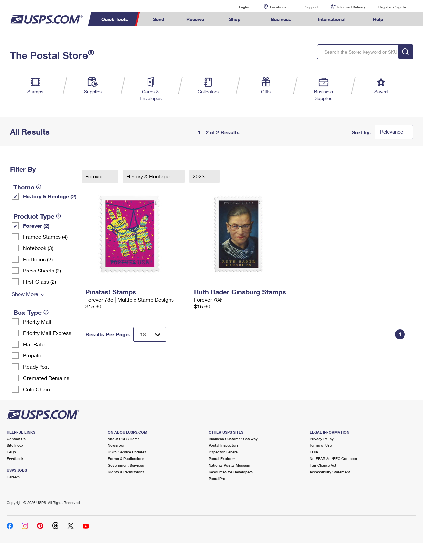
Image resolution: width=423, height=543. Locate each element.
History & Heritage (148, 176)
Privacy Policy (322, 439)
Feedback (15, 458)
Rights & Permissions (126, 472)
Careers (13, 477)
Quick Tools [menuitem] (114, 19)
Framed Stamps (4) (45, 236)
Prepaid (32, 355)
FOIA (314, 452)
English (237, 7)
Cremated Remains (46, 378)
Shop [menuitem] (235, 19)
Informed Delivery (351, 7)
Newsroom (117, 445)
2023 (199, 176)
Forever (94, 176)
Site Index (15, 445)
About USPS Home (124, 439)
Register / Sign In (392, 7)
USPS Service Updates (127, 452)
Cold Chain (36, 389)
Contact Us (16, 439)
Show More (25, 294)
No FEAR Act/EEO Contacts (333, 458)
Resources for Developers (231, 472)
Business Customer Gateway (233, 439)
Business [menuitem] (281, 19)
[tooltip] (38, 186)
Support (311, 7)
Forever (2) (36, 225)
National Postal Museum (229, 465)
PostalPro (217, 478)
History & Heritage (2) (50, 196)
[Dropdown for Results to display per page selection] (149, 334)
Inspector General (224, 452)
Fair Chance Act (323, 465)
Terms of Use (321, 445)
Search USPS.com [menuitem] (407, 19)
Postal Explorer (222, 458)
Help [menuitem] (378, 19)
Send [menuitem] (158, 19)
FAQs (11, 452)
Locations (278, 7)
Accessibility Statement (330, 472)
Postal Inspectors (224, 445)
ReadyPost (36, 366)
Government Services (126, 465)
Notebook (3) (38, 248)
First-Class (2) (39, 281)
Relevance (391, 132)
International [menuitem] (332, 19)
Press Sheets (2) (42, 270)
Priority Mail (37, 321)
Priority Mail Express (47, 333)
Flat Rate (34, 344)
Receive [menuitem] (195, 19)
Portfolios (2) (38, 259)
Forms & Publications (126, 458)
